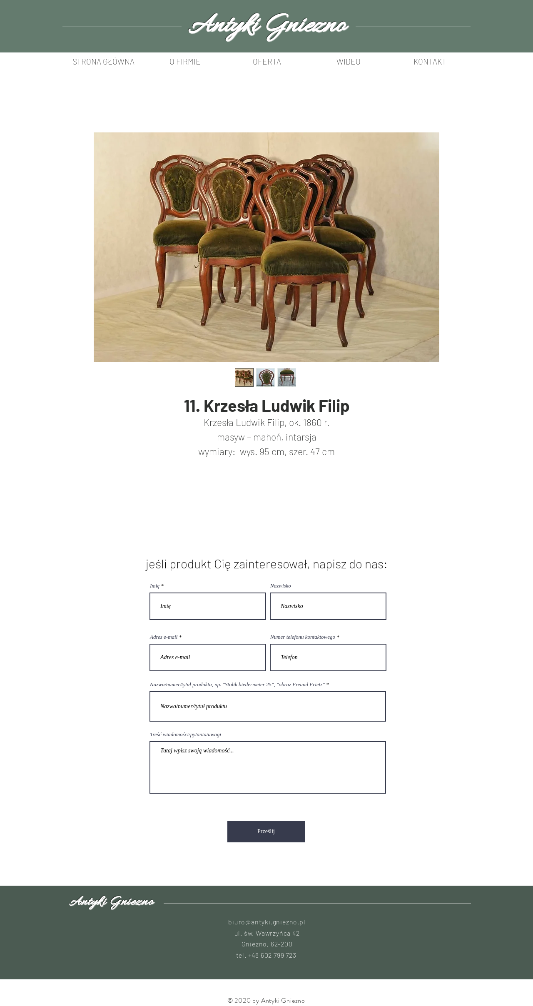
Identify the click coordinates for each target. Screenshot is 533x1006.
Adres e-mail (163, 637)
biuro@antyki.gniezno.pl (266, 922)
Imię (154, 585)
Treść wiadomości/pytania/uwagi (185, 734)
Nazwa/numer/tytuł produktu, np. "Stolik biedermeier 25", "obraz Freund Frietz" (237, 684)
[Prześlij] (266, 831)
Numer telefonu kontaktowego (302, 637)
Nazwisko (280, 585)
